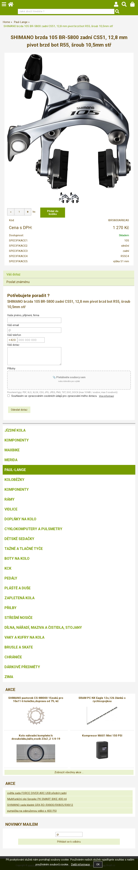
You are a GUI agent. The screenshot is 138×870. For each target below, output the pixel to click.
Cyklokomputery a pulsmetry (33, 529)
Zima (8, 676)
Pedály (10, 578)
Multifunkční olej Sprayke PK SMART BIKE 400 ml (37, 798)
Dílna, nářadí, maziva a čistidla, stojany (43, 627)
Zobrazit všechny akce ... (69, 772)
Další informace (80, 864)
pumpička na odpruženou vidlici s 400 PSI (32, 810)
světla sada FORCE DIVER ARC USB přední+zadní (36, 793)
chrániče (13, 657)
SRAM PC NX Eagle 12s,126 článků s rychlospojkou (102, 699)
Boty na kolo (16, 558)
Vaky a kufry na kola (24, 637)
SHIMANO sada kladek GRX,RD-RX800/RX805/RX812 (40, 804)
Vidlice (10, 509)
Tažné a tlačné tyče (23, 548)
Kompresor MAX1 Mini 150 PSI (102, 735)
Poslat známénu (18, 282)
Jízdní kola (15, 430)
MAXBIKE (12, 450)
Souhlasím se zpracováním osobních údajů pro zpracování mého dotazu (54, 395)
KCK (7, 568)
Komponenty (16, 440)
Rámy (9, 499)
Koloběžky (14, 479)
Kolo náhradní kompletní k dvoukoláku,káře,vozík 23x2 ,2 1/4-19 (36, 737)
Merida (10, 460)
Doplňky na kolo (20, 519)
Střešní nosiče (18, 617)
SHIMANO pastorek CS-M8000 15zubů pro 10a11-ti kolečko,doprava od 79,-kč (35, 699)
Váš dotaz (13, 274)
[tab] (68, 270)
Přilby (10, 607)
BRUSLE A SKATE (18, 647)
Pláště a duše (17, 588)
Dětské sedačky (19, 538)
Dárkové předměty (22, 667)
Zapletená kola (19, 598)
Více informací (106, 396)
